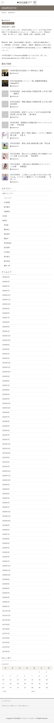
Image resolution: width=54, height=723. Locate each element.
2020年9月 (6, 484)
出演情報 (7, 202)
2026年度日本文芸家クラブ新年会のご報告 (26, 70)
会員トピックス (8, 23)
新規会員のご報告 (8, 27)
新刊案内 (7, 207)
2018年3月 (6, 597)
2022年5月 (6, 426)
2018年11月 (6, 570)
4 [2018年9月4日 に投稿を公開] (10, 676)
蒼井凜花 (7, 261)
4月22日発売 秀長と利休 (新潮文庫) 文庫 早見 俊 (30, 143)
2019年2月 (6, 557)
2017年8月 (6, 629)
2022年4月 (6, 430)
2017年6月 (6, 638)
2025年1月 (6, 331)
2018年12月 (6, 566)
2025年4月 (6, 327)
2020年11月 (6, 475)
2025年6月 (6, 322)
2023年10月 (6, 372)
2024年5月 (6, 349)
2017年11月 (6, 615)
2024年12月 (6, 336)
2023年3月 (6, 399)
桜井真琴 (7, 234)
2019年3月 (6, 552)
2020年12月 (6, 471)
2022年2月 (6, 435)
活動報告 (7, 211)
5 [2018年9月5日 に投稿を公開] (17, 676)
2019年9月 (6, 525)
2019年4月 (6, 548)
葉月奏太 (7, 256)
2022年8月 (6, 412)
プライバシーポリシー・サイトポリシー (15, 706)
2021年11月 (6, 448)
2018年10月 (6, 575)
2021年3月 (6, 466)
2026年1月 (6, 290)
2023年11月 (6, 367)
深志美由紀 (7, 243)
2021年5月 (6, 457)
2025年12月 (6, 295)
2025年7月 (6, 317)
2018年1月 (6, 606)
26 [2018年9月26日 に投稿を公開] (18, 687)
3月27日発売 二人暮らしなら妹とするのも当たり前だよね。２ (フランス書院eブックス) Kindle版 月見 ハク (30, 177)
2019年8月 (6, 530)
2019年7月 (6, 534)
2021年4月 (6, 462)
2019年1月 (6, 561)
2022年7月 (6, 417)
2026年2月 (6, 286)
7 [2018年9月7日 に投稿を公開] (31, 676)
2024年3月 (6, 354)
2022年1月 (6, 439)
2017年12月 (6, 611)
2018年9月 (6, 579)
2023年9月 (6, 376)
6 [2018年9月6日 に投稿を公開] (24, 676)
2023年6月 (6, 390)
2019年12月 (6, 511)
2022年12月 (6, 403)
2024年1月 (6, 358)
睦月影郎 (7, 247)
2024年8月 (6, 345)
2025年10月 (6, 304)
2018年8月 (6, 584)
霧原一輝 (7, 265)
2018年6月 (6, 588)
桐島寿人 (7, 229)
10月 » (33, 691)
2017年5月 (6, 642)
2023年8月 (6, 381)
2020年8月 (6, 489)
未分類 (4, 216)
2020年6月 (6, 493)
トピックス (7, 198)
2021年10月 (6, 453)
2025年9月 (6, 308)
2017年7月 (6, 633)
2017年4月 (6, 647)
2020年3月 (6, 498)
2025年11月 (6, 299)
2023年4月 (6, 394)
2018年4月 (6, 593)
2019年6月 (6, 539)
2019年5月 (6, 543)
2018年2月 (6, 602)
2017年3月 (6, 651)
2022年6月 (6, 421)
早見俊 (6, 225)
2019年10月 (6, 521)
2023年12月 (6, 363)
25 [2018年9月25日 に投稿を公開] (10, 687)
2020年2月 (6, 502)
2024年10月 (6, 340)
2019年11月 (6, 516)
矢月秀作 (7, 252)
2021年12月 (6, 444)
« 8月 (4, 691)
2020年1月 (6, 507)
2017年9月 (6, 624)
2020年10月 (6, 480)
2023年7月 (6, 385)
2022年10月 (6, 408)
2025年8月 (6, 313)
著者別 (4, 220)
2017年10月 (6, 620)
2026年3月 (6, 281)
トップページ (6, 701)
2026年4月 (6, 277)
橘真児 (6, 238)
